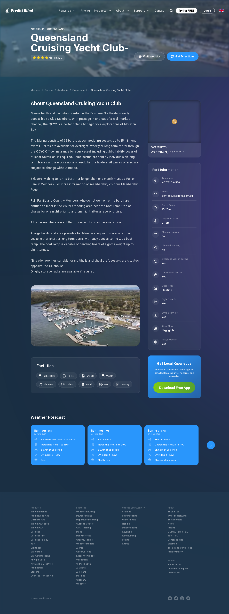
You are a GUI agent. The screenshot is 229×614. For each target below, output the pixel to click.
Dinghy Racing (129, 527)
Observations (83, 551)
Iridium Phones (39, 511)
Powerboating (129, 515)
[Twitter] (188, 598)
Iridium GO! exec (40, 523)
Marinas (36, 90)
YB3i (33, 543)
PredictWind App (40, 515)
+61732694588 (171, 182)
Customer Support (178, 568)
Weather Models (85, 543)
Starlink (35, 571)
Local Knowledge (85, 555)
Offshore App (38, 519)
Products (103, 11)
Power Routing (84, 515)
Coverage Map (175, 539)
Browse (48, 90)
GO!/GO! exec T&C (178, 531)
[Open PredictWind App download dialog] (211, 445)
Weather (81, 583)
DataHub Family (39, 539)
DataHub (35, 531)
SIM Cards (36, 551)
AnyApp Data (38, 559)
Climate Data (83, 563)
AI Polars (81, 571)
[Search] (171, 10)
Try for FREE (186, 10)
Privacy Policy (175, 551)
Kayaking (127, 531)
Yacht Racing (129, 519)
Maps (79, 531)
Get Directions (182, 56)
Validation (82, 559)
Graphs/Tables (84, 539)
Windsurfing (129, 535)
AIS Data (81, 567)
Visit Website (150, 56)
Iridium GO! (37, 527)
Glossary (81, 579)
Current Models (84, 523)
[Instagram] (182, 598)
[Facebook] (176, 598)
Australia (62, 90)
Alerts (79, 547)
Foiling (125, 539)
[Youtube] (170, 598)
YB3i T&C (173, 535)
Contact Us (174, 572)
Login (207, 10)
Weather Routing (85, 511)
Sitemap (172, 543)
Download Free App (174, 387)
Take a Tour (174, 511)
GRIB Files (36, 547)
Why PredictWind (177, 515)
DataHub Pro (38, 535)
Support (142, 11)
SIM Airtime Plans (40, 555)
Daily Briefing (83, 535)
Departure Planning (87, 519)
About (123, 11)
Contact (159, 10)
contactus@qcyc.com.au (177, 195)
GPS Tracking (83, 527)
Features (67, 11)
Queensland (79, 90)
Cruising (126, 511)
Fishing (126, 523)
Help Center (174, 564)
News (171, 523)
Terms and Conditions (180, 547)
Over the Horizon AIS (42, 575)
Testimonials (175, 519)
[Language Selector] (221, 10)
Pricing (85, 10)
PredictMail (37, 567)
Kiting (125, 543)
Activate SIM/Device (42, 563)
